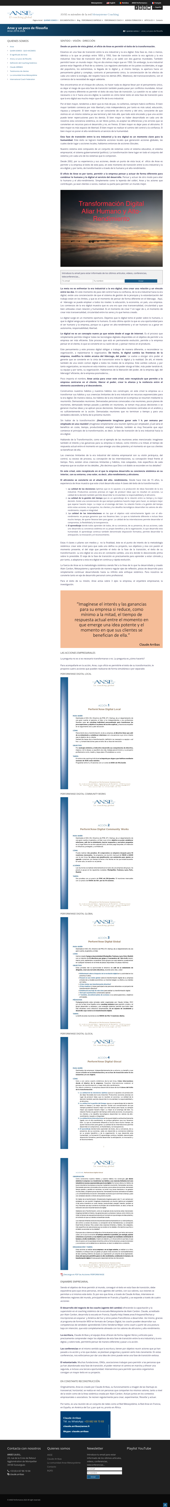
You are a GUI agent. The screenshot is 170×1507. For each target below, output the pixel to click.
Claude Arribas (54, 1458)
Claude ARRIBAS (16, 67)
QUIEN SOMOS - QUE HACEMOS (23, 50)
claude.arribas (17, 1474)
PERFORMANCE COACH (114, 20)
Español (157, 7)
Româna (124, 3)
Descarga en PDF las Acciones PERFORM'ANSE (84, 1274)
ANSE (49, 1454)
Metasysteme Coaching (105, 14)
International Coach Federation (22, 79)
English (111, 3)
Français (157, 3)
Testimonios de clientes (19, 71)
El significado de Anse (18, 54)
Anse (12, 46)
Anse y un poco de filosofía (20, 59)
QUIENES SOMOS (51, 20)
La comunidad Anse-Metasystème (23, 75)
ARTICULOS (149, 20)
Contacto (159, 20)
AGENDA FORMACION (134, 20)
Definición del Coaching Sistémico (23, 63)
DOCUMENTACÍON (68, 20)
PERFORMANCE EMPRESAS (92, 20)
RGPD (50, 1470)
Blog (78, 20)
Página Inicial (37, 20)
